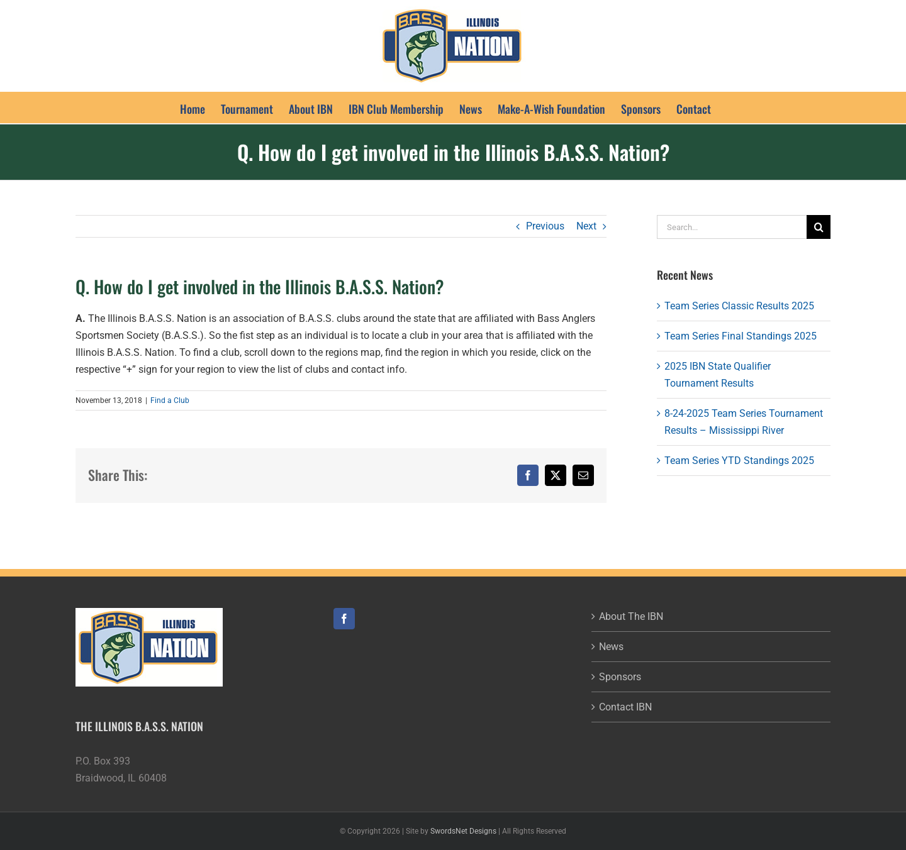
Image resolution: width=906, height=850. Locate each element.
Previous (545, 226)
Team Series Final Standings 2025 (740, 336)
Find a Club (169, 400)
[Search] (818, 227)
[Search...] (732, 227)
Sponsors (620, 677)
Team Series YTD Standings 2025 (739, 460)
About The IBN (631, 616)
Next (586, 226)
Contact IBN (625, 707)
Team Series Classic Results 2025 (739, 306)
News (611, 647)
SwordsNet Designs (463, 831)
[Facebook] (344, 618)
